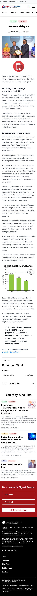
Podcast (5, 433)
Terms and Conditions (24, 585)
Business (22, 21)
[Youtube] (12, 550)
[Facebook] (3, 550)
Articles (13, 13)
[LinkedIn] (9, 550)
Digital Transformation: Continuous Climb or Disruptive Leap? (12, 440)
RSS (32, 585)
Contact (5, 572)
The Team (6, 564)
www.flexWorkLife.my (10, 352)
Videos (28, 13)
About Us (5, 560)
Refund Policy (13, 585)
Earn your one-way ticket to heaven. (12, 546)
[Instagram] (15, 550)
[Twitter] (6, 550)
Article (13, 21)
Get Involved (7, 568)
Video (4, 461)
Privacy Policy (5, 585)
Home (4, 556)
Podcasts (21, 13)
